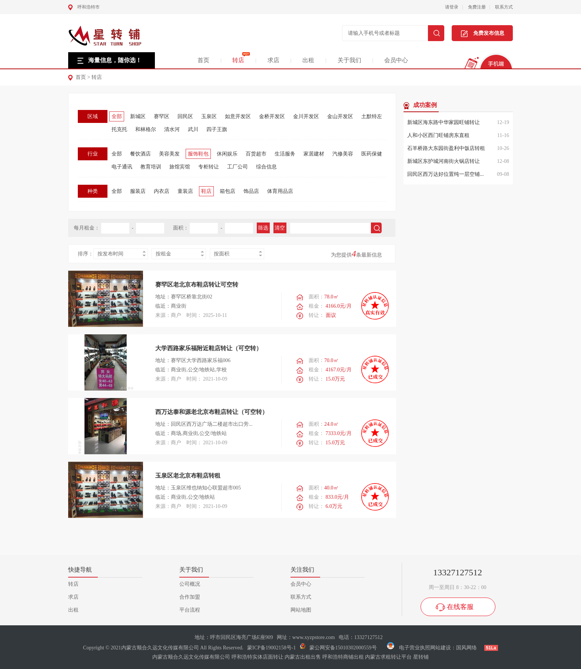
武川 (193, 129)
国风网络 (466, 647)
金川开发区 (306, 116)
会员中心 (396, 60)
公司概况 (189, 584)
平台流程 (189, 610)
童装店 (185, 191)
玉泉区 (209, 116)
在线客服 (460, 607)
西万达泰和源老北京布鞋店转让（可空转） (211, 412)
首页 (203, 60)
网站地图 (300, 610)
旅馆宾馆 (179, 167)
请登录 (451, 7)
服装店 (138, 191)
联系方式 (504, 7)
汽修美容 (342, 154)
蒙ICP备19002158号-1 (271, 647)
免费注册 (477, 7)
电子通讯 (122, 167)
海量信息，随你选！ (115, 60)
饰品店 (251, 191)
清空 (280, 228)
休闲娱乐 (227, 154)
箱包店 (227, 191)
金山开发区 (340, 116)
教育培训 (150, 167)
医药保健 (371, 154)
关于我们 (349, 60)
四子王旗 (216, 129)
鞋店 (206, 191)
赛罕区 (161, 116)
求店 (273, 60)
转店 (238, 60)
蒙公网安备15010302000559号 (343, 647)
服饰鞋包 (198, 154)
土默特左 (371, 116)
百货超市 (256, 154)
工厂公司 (237, 167)
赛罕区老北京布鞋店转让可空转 (196, 284)
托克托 (119, 129)
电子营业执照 (408, 647)
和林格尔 (145, 129)
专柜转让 (208, 167)
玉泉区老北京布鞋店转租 (187, 475)
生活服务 (285, 154)
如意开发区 (238, 116)
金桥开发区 (272, 116)
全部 (117, 116)
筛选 (263, 228)
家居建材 (313, 154)
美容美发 (169, 154)
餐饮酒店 (140, 154)
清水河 (172, 129)
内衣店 (161, 191)
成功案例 (425, 105)
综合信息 (266, 167)
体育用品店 (280, 191)
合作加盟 (189, 597)
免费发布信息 (482, 33)
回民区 (185, 116)
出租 (308, 60)
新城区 (138, 116)
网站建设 (440, 647)
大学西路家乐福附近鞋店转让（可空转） (208, 348)
